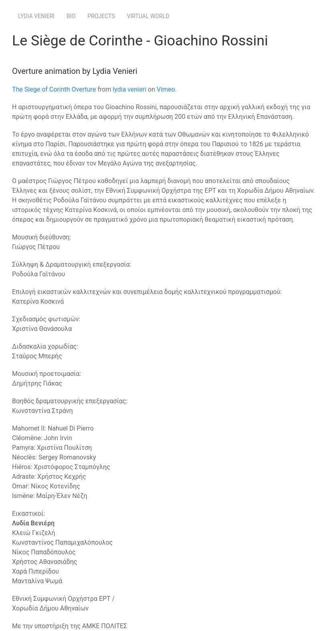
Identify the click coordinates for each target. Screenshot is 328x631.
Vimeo (166, 89)
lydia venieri (129, 89)
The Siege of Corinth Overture (54, 89)
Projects (101, 16)
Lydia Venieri (36, 16)
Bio (71, 16)
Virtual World (148, 16)
